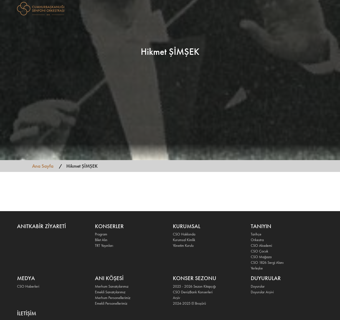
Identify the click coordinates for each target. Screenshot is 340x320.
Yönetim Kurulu (183, 245)
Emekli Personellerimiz (111, 303)
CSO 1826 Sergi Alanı (267, 262)
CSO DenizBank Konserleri (192, 292)
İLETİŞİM (304, 8)
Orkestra (257, 239)
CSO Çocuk (259, 251)
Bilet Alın (101, 239)
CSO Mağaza (261, 256)
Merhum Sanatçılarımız (111, 286)
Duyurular (258, 286)
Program (101, 234)
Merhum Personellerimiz (112, 297)
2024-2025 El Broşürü (189, 303)
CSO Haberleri (28, 286)
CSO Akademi (261, 245)
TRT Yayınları (104, 245)
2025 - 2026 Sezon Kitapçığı (194, 286)
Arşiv (176, 297)
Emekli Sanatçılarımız (110, 292)
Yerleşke (257, 268)
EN (316, 8)
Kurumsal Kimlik (184, 239)
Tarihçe (256, 234)
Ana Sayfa (42, 166)
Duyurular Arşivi (262, 292)
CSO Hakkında (184, 234)
